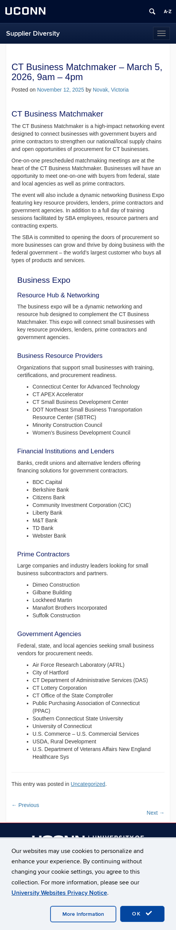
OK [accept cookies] (142, 913)
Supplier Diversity (33, 34)
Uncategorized (88, 784)
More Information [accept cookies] (83, 914)
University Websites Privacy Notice (59, 893)
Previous (25, 805)
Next (156, 813)
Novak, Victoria (111, 90)
